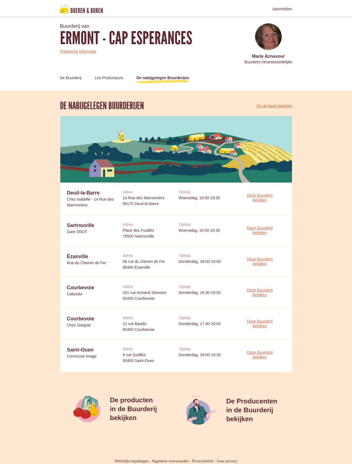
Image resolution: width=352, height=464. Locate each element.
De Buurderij (71, 78)
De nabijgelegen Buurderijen (162, 78)
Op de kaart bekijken (274, 106)
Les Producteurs (109, 78)
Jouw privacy (227, 461)
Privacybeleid (202, 461)
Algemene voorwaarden (170, 461)
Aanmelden (282, 9)
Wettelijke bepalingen (131, 461)
